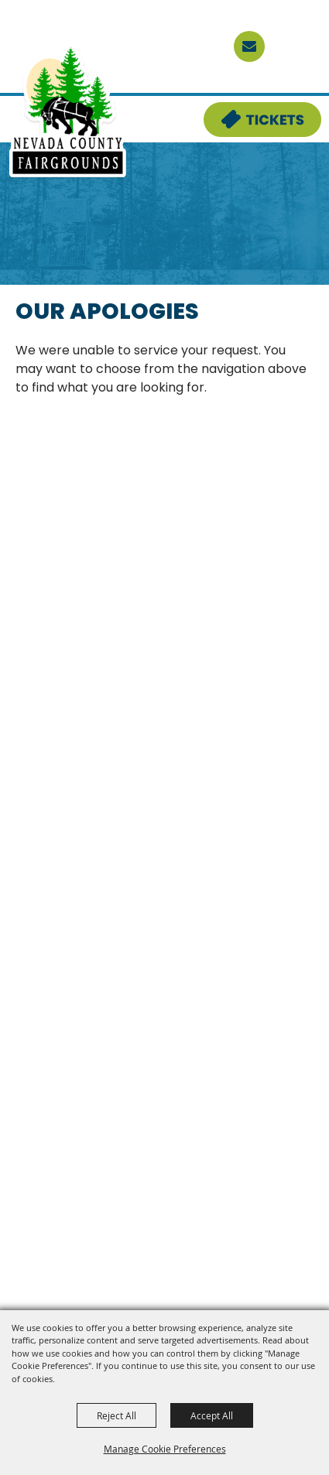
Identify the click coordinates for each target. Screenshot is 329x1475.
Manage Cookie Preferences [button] (165, 1448)
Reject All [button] (116, 1415)
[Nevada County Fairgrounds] (68, 111)
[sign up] (249, 46)
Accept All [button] (211, 1415)
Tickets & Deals (252, 111)
